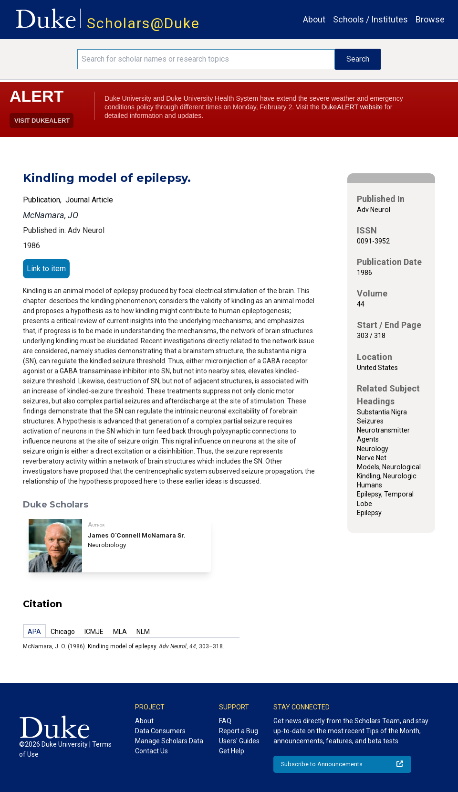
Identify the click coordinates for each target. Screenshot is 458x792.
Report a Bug (238, 731)
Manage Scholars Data (169, 741)
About (314, 19)
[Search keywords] (206, 59)
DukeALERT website (352, 107)
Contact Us (151, 751)
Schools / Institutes (370, 19)
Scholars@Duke (143, 23)
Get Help (231, 751)
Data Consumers (160, 731)
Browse (430, 19)
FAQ (225, 721)
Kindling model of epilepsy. (122, 646)
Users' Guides (239, 741)
